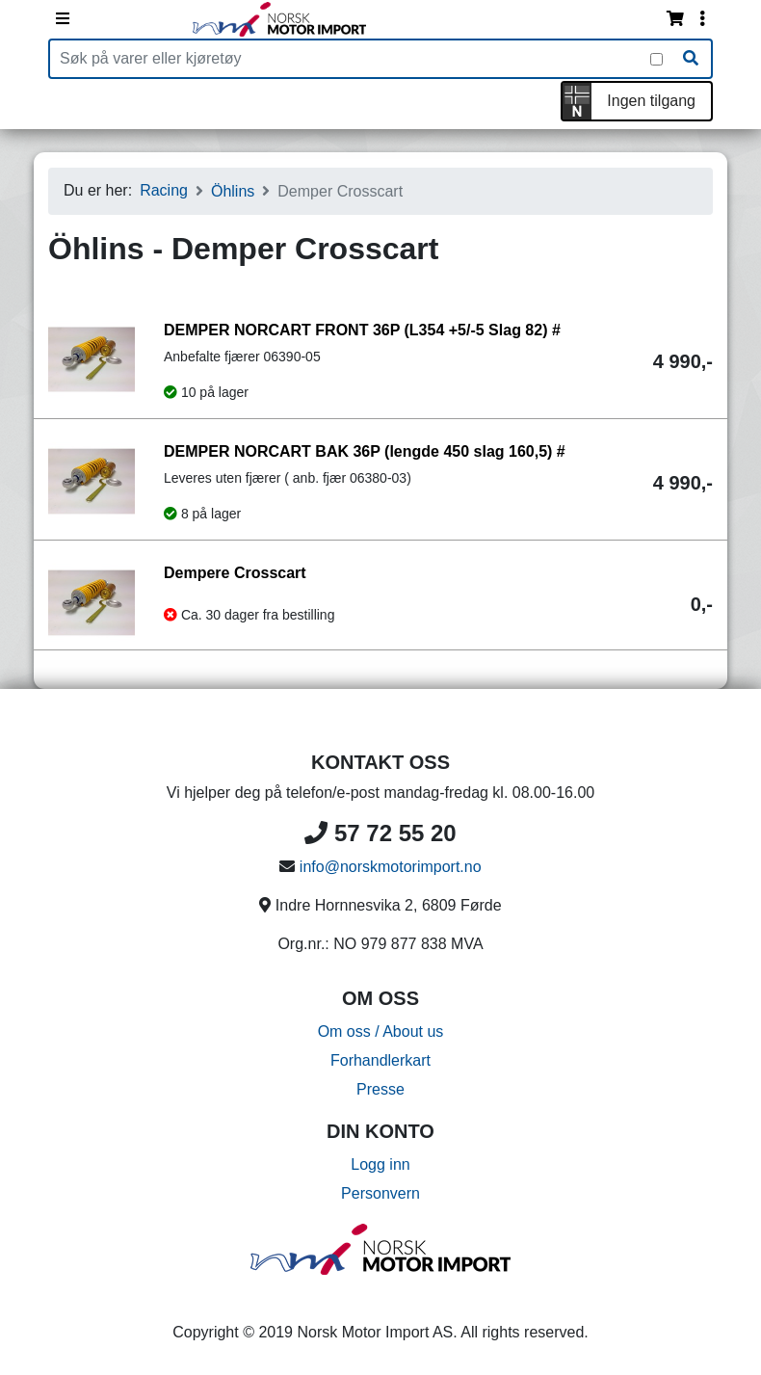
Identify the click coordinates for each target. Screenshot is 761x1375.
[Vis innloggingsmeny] (702, 19)
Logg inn (380, 1164)
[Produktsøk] (350, 58)
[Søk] (690, 58)
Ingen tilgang (651, 101)
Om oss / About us (381, 1031)
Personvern (380, 1193)
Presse (380, 1089)
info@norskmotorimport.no (391, 867)
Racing (164, 190)
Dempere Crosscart (235, 573)
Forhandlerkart (380, 1060)
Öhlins (232, 191)
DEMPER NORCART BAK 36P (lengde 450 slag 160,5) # (364, 451)
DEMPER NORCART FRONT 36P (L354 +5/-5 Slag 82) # (362, 330)
